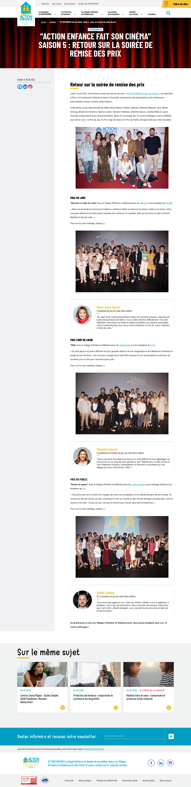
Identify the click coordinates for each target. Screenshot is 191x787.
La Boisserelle (138, 484)
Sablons (143, 203)
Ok (171, 736)
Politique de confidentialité (106, 780)
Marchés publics (149, 780)
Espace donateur (69, 4)
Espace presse (56, 4)
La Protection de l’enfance (68, 13)
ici (104, 223)
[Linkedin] (25, 86)
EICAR (169, 203)
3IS (84, 488)
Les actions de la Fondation (116, 13)
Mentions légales (85, 780)
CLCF (152, 345)
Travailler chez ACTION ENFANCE (88, 4)
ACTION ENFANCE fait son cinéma (143, 93)
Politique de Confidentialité (93, 749)
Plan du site (69, 780)
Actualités (152, 14)
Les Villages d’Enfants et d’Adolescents (92, 13)
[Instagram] (30, 86)
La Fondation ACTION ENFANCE (47, 13)
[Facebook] (20, 86)
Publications (45, 4)
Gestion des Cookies (130, 780)
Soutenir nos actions (136, 13)
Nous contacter (166, 780)
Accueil (43, 22)
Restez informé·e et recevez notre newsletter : (57, 736)
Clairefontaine (125, 345)
